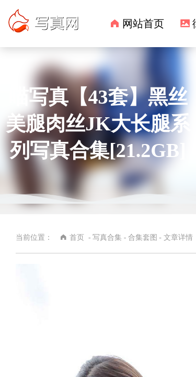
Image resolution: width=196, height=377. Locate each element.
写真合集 (107, 237)
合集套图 (30, 224)
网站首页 (143, 23)
